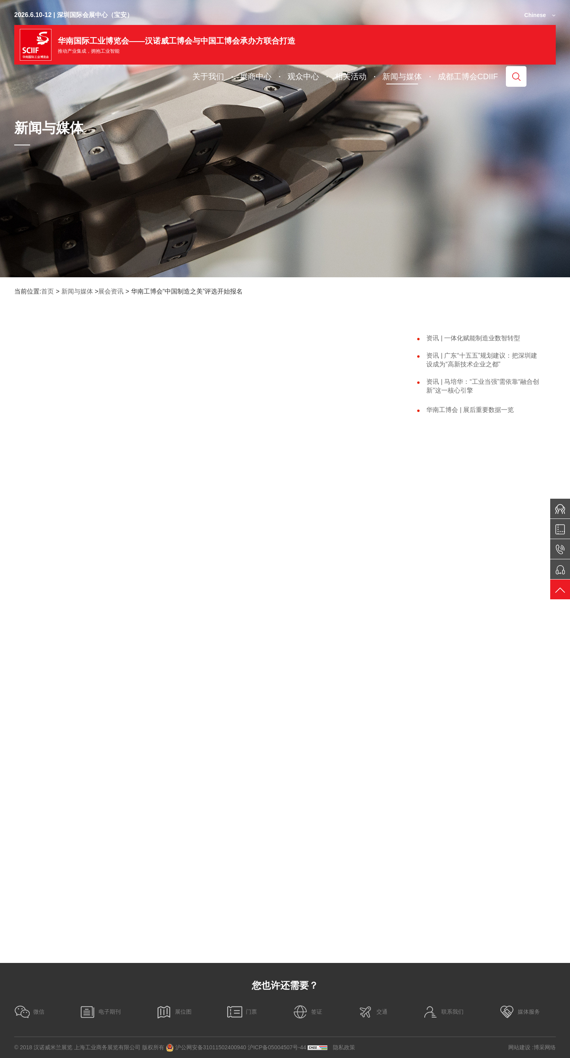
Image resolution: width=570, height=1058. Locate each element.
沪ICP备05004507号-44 (277, 1047)
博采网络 (545, 1047)
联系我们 (443, 1012)
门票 (242, 1012)
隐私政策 (344, 1047)
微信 (29, 1012)
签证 (307, 1012)
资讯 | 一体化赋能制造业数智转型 (473, 338)
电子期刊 (100, 1012)
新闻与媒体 (77, 291)
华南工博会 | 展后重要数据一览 (470, 409)
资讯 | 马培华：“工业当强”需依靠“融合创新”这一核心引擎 (482, 386)
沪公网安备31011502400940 (206, 1048)
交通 (372, 1012)
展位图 (174, 1012)
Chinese (535, 15)
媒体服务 (519, 1012)
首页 (47, 291)
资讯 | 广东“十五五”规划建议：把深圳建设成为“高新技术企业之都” (481, 360)
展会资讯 (111, 291)
